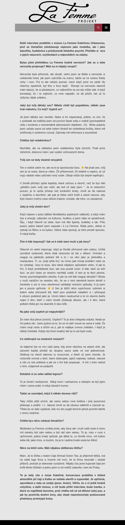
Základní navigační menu (106, 27)
